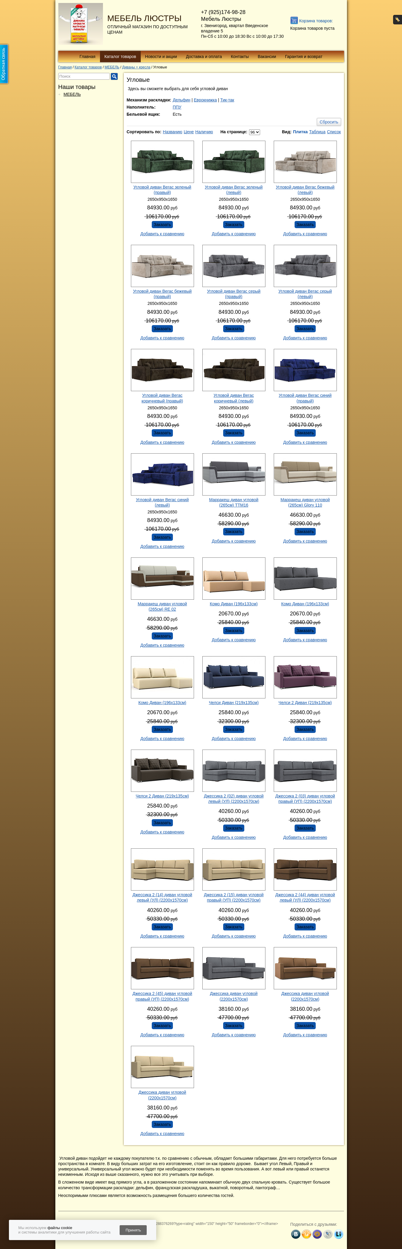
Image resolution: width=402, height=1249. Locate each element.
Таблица (317, 131)
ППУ (177, 107)
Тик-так (227, 100)
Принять (133, 1230)
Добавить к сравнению (162, 233)
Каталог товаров (120, 56)
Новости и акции (161, 56)
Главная (87, 56)
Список (334, 131)
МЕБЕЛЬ (72, 94)
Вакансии (267, 56)
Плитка (300, 131)
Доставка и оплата (204, 56)
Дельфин (181, 100)
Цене (189, 131)
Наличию (204, 131)
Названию (172, 131)
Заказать (162, 224)
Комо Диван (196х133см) (234, 603)
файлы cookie (59, 1228)
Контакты (240, 56)
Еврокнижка (205, 100)
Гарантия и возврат (304, 56)
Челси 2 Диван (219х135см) (305, 702)
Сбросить (329, 122)
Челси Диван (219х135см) (234, 702)
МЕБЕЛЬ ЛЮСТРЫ (144, 18)
